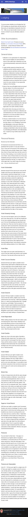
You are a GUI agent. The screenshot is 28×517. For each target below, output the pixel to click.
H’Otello (21, 43)
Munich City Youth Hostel (7, 42)
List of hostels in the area (11, 43)
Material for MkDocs (16, 514)
